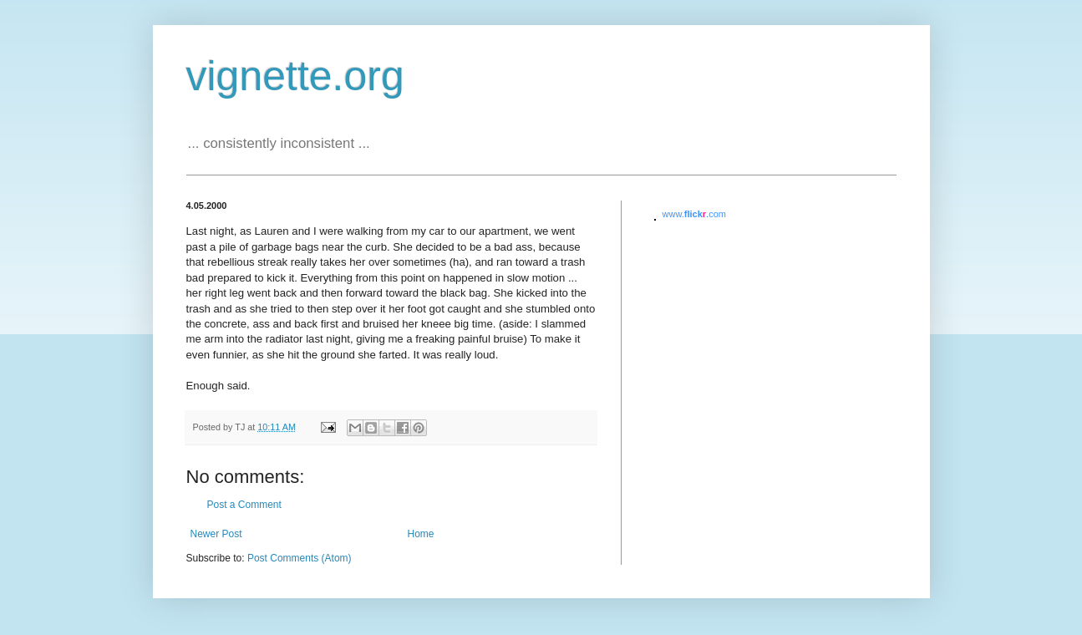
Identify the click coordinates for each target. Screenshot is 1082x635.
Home (421, 534)
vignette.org (295, 76)
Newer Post (216, 534)
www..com (694, 214)
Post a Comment (244, 505)
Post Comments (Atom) (299, 558)
